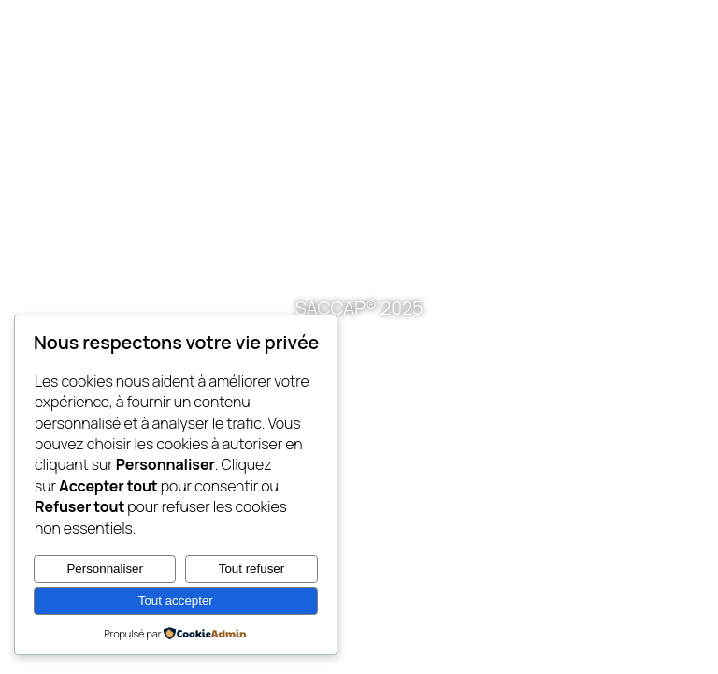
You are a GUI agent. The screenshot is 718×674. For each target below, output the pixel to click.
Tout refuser (251, 569)
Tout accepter (175, 600)
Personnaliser (104, 569)
